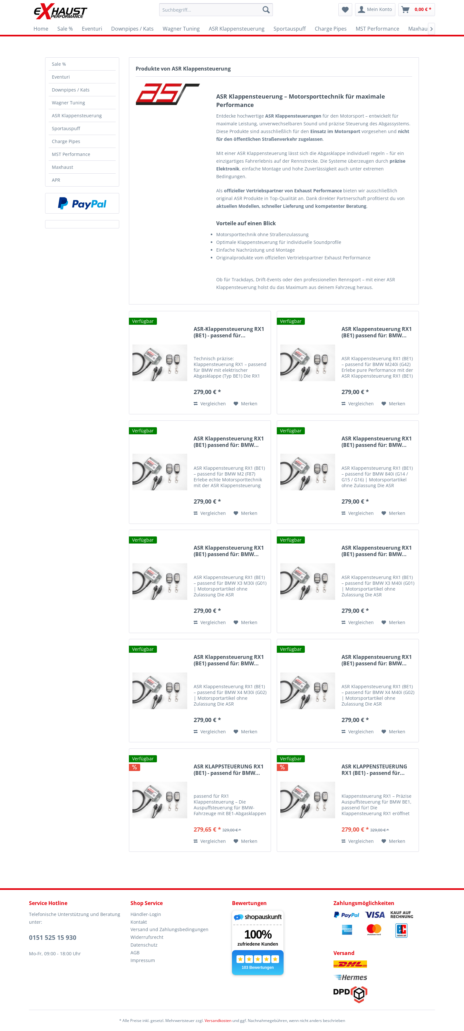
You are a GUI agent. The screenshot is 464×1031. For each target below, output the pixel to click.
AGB (135, 952)
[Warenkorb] (416, 9)
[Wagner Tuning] (181, 29)
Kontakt (138, 922)
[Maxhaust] (420, 29)
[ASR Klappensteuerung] (236, 29)
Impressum (142, 960)
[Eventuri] (92, 29)
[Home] (41, 29)
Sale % (59, 64)
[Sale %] (65, 29)
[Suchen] (266, 9)
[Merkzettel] (345, 9)
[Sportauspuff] (289, 29)
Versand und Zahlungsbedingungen (169, 929)
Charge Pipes (66, 141)
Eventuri (61, 77)
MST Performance (71, 154)
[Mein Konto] (375, 9)
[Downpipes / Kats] (132, 29)
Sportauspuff (66, 128)
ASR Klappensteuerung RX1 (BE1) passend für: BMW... (377, 332)
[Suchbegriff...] (216, 9)
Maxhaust (62, 167)
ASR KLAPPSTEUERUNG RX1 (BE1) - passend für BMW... (229, 769)
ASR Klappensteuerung (77, 115)
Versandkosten (218, 1020)
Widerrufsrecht (146, 937)
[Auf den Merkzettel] (245, 404)
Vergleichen (210, 403)
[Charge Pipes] (330, 29)
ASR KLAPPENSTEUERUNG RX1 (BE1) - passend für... (374, 769)
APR (56, 180)
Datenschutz (144, 945)
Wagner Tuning (68, 103)
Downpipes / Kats (71, 90)
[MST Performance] (377, 29)
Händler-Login (145, 914)
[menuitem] (216, 9)
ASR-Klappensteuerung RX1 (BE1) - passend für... (229, 332)
